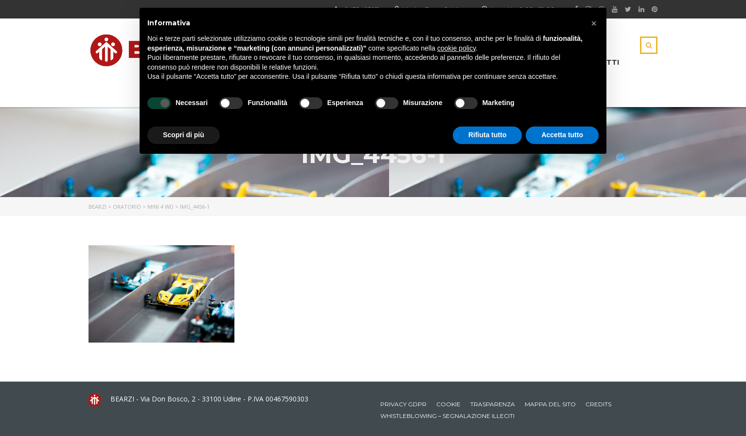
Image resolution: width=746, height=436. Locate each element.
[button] (594, 23)
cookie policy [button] (456, 48)
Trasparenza (492, 404)
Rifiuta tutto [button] (487, 135)
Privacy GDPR (403, 404)
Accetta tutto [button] (562, 135)
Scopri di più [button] (183, 135)
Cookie (448, 404)
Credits (598, 404)
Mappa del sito (550, 404)
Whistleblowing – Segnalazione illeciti (447, 415)
